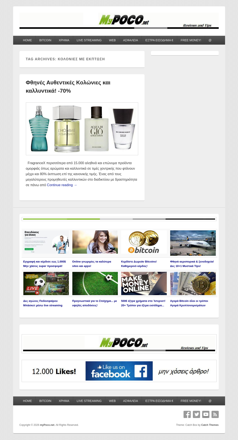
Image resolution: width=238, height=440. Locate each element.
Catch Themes (210, 425)
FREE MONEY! (191, 40)
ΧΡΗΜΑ (64, 40)
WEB (112, 40)
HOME (27, 40)
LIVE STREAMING (89, 40)
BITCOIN (45, 40)
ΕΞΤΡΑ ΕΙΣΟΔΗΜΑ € (159, 40)
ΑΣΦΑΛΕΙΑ (130, 40)
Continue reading (62, 185)
